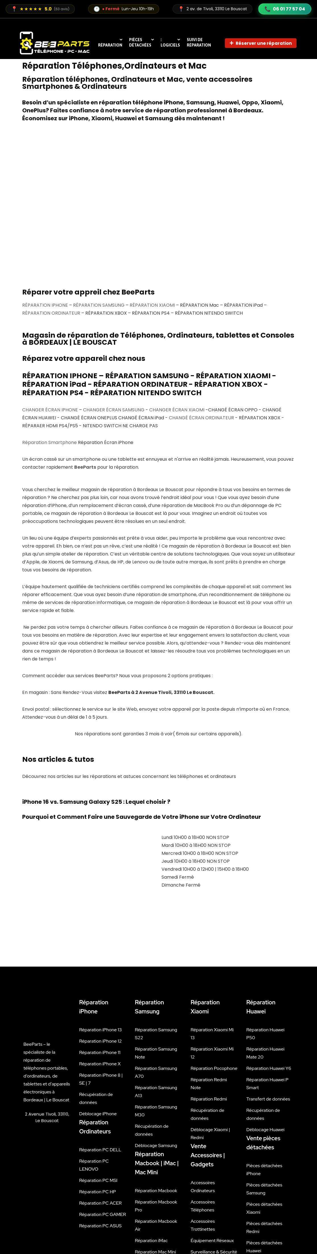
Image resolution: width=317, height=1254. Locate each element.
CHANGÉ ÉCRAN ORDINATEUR (201, 299)
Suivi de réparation (199, 42)
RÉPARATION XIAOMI (152, 187)
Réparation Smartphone (49, 324)
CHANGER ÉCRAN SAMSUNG (113, 292)
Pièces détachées (140, 42)
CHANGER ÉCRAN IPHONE (50, 292)
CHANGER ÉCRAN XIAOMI (176, 292)
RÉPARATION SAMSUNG (99, 187)
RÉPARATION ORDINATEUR (51, 195)
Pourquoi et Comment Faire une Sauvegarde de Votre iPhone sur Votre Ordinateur (141, 699)
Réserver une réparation (261, 43)
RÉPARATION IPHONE (45, 187)
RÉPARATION (110, 45)
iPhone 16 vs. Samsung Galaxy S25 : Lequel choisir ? (96, 684)
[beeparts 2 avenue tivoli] (47, 1096)
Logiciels (170, 42)
